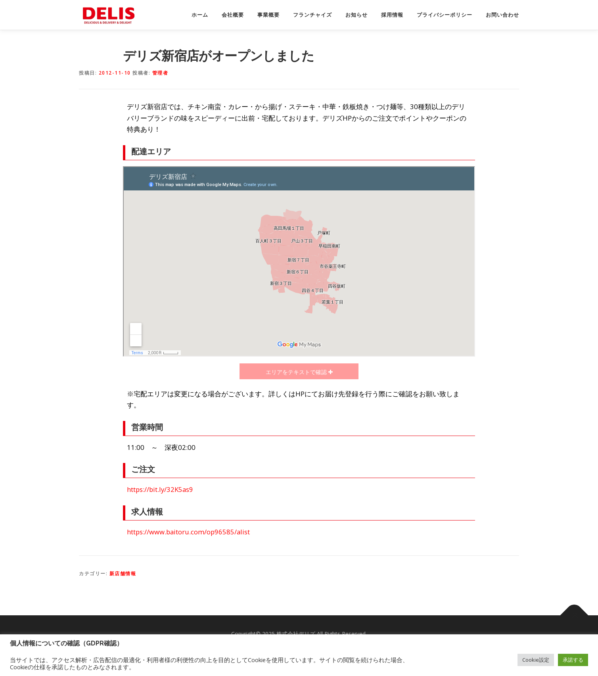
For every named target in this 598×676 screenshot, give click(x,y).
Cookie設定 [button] (535, 659)
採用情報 (392, 15)
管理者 (160, 72)
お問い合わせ (502, 15)
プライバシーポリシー (444, 15)
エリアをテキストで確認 (297, 372)
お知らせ (356, 15)
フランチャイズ (312, 15)
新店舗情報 (122, 573)
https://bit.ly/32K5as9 (160, 489)
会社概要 (233, 15)
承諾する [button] (573, 659)
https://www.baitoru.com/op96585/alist (188, 531)
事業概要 (268, 15)
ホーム (200, 15)
